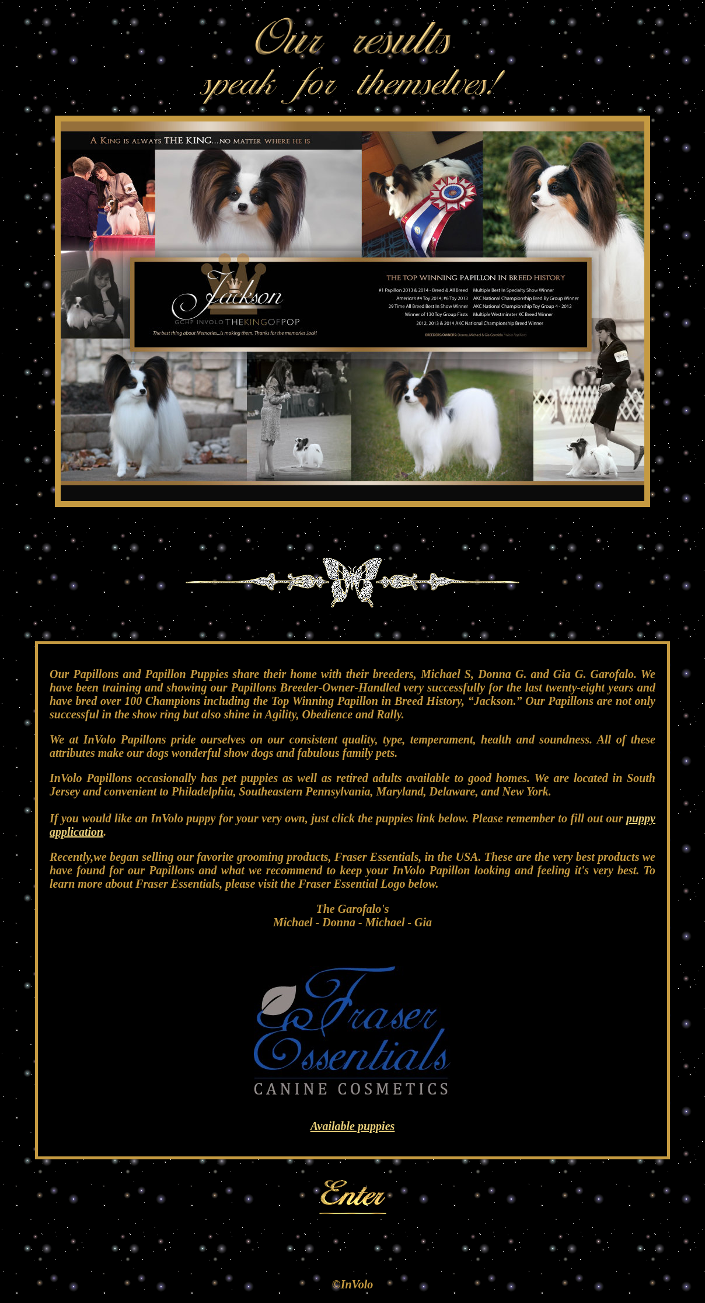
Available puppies (352, 1126)
